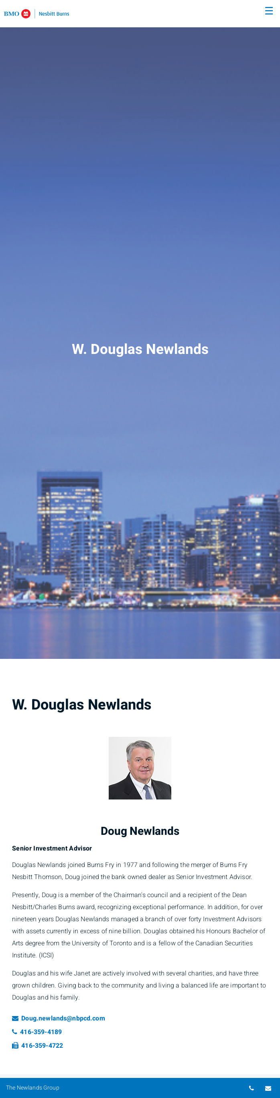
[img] (140, 329)
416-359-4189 (37, 1032)
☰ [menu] (269, 11)
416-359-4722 (37, 1046)
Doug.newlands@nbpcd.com (58, 1018)
